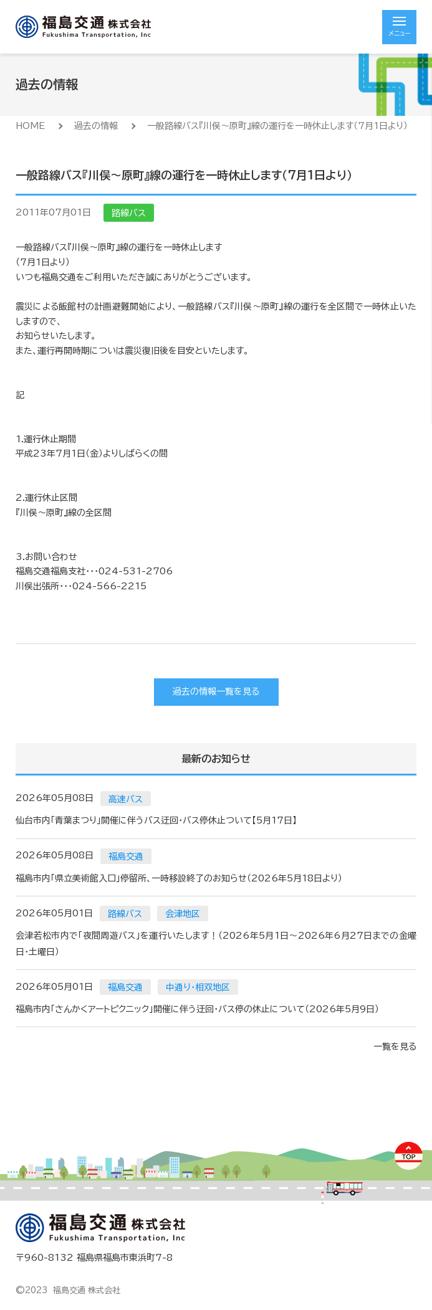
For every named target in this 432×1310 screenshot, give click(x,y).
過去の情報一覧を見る (216, 691)
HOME (30, 125)
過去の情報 (96, 125)
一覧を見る (394, 1046)
